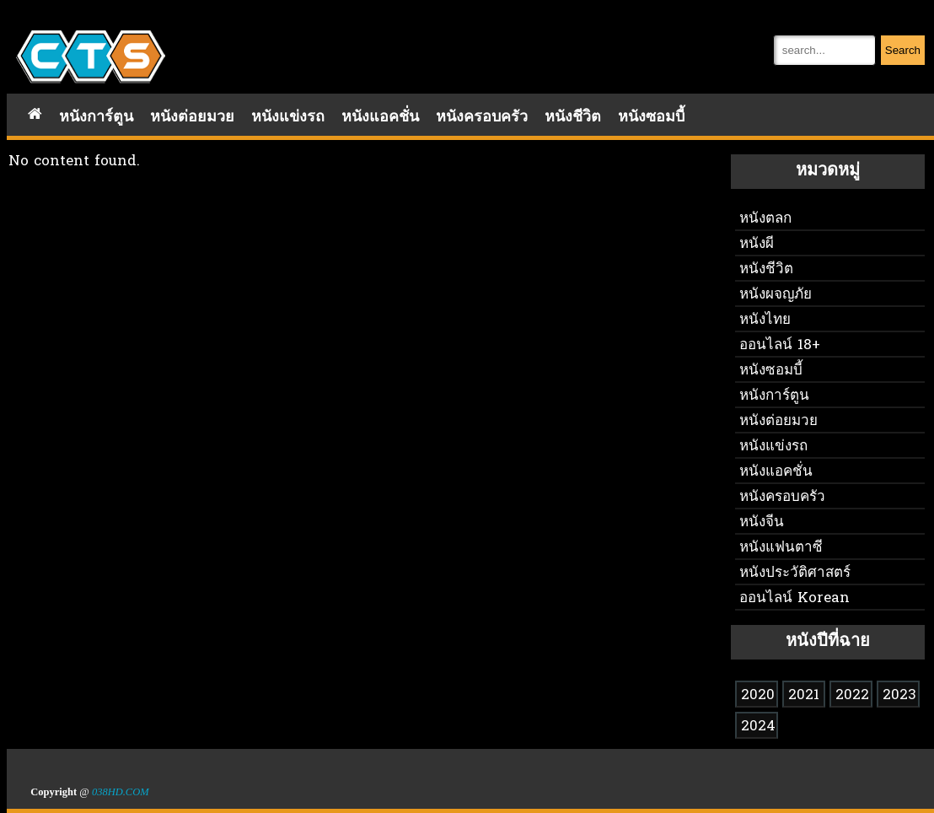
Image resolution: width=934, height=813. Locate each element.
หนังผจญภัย (775, 294)
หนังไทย (765, 320)
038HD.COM (120, 792)
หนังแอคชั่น (380, 117)
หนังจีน (761, 522)
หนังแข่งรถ (288, 117)
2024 (758, 726)
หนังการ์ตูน (96, 117)
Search (903, 50)
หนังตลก (765, 218)
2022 (852, 695)
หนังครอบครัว (482, 117)
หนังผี (756, 244)
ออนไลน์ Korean (794, 598)
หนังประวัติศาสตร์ (795, 573)
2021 (803, 695)
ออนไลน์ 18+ (779, 345)
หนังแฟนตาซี (781, 547)
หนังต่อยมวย (192, 117)
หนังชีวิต (573, 117)
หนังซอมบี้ (651, 117)
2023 (899, 695)
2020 (758, 695)
